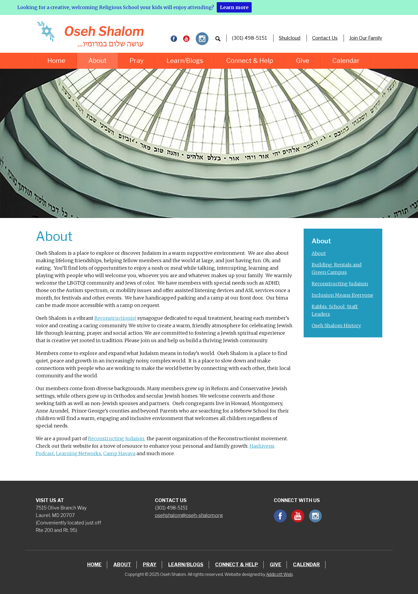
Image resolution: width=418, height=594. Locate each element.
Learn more (234, 7)
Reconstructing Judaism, (117, 438)
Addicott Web (279, 574)
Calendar (346, 60)
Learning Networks (78, 453)
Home (56, 60)
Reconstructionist (115, 318)
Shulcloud (289, 38)
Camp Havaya (119, 453)
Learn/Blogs (185, 60)
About (97, 60)
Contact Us (324, 38)
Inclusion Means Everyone (342, 295)
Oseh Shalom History (336, 325)
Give (302, 60)
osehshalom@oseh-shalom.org (189, 515)
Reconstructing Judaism (340, 284)
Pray (137, 60)
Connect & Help (249, 60)
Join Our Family (365, 38)
